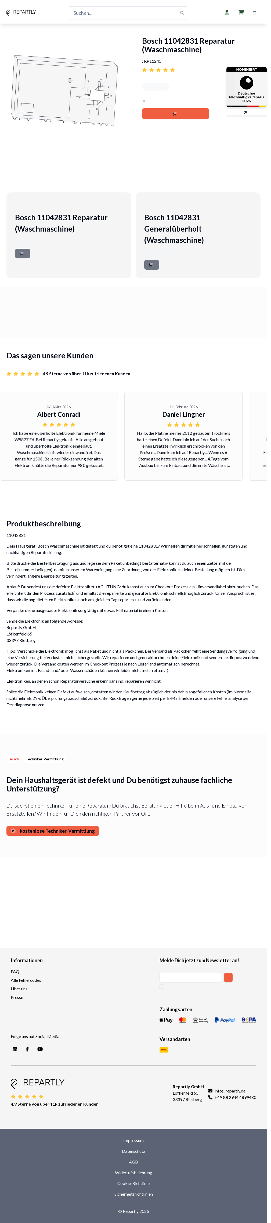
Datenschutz (133, 1151)
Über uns (19, 988)
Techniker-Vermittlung (45, 759)
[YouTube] (39, 1049)
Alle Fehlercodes (26, 980)
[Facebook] (26, 1049)
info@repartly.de (230, 1090)
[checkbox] (162, 986)
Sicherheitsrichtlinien (133, 1193)
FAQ (15, 971)
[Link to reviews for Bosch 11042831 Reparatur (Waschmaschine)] (201, 68)
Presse (17, 997)
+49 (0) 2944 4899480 (235, 1097)
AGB (133, 1161)
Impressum (133, 1140)
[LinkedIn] (14, 1049)
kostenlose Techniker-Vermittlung (53, 831)
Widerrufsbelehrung (133, 1172)
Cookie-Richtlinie (133, 1183)
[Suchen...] (128, 12)
